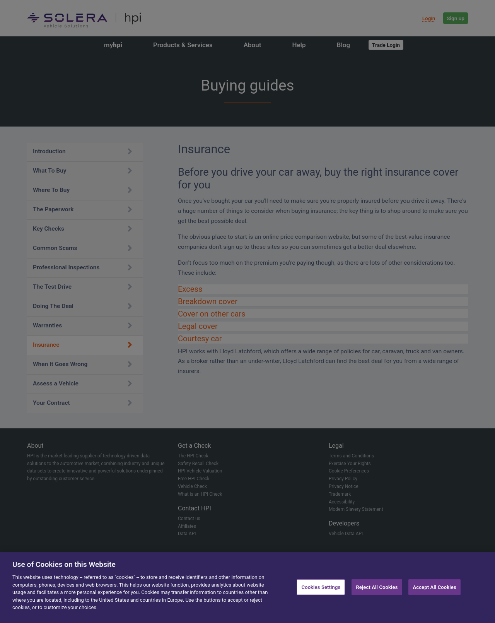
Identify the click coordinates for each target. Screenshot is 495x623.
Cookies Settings (321, 587)
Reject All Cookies (377, 587)
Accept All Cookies (434, 587)
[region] (247, 587)
